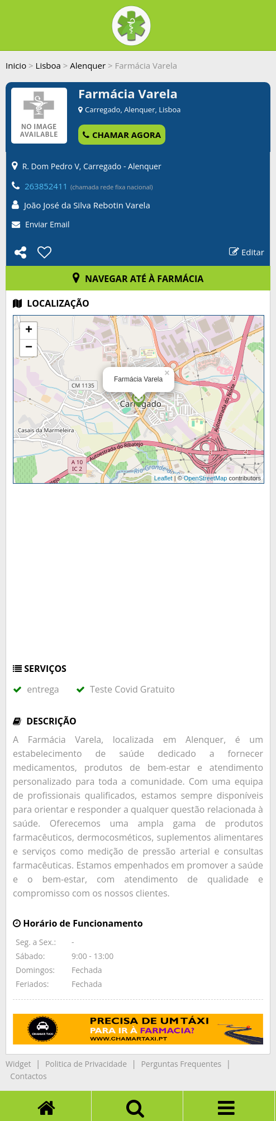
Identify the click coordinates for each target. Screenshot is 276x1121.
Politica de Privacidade (86, 1063)
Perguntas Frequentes (181, 1063)
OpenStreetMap (205, 478)
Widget (18, 1063)
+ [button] (28, 330)
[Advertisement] (138, 578)
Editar (246, 251)
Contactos (28, 1076)
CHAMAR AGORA (122, 134)
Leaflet (163, 478)
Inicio (16, 65)
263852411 (46, 186)
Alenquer (88, 65)
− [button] (28, 348)
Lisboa (48, 65)
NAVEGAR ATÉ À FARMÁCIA (138, 279)
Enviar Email (47, 224)
